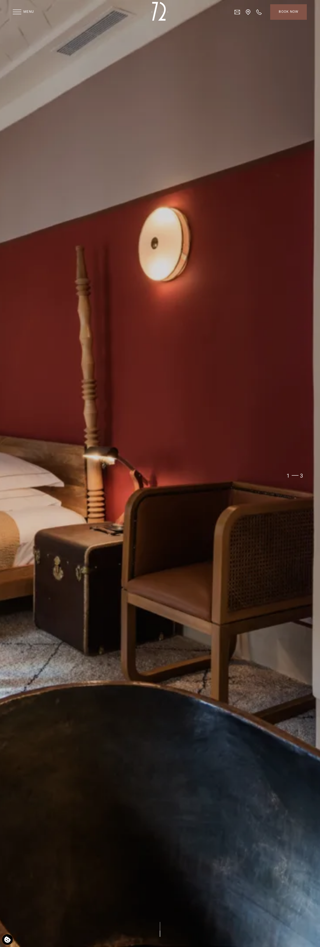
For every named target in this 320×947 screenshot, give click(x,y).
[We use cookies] (7, 939)
